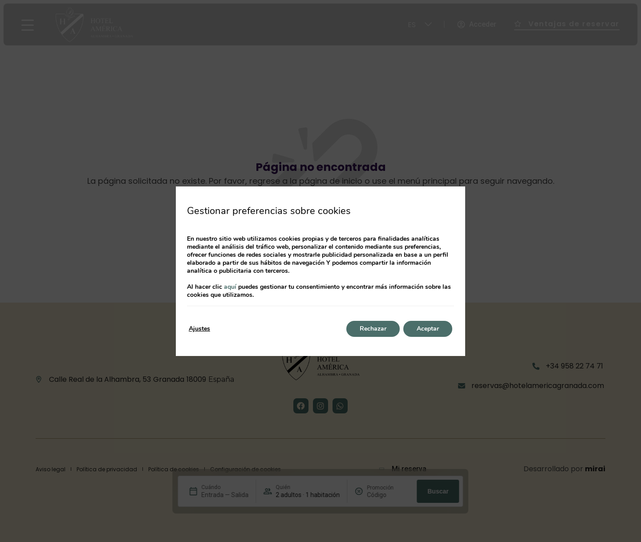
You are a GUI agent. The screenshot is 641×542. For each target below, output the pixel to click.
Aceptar (428, 328)
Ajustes (199, 328)
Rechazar (373, 328)
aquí (230, 287)
